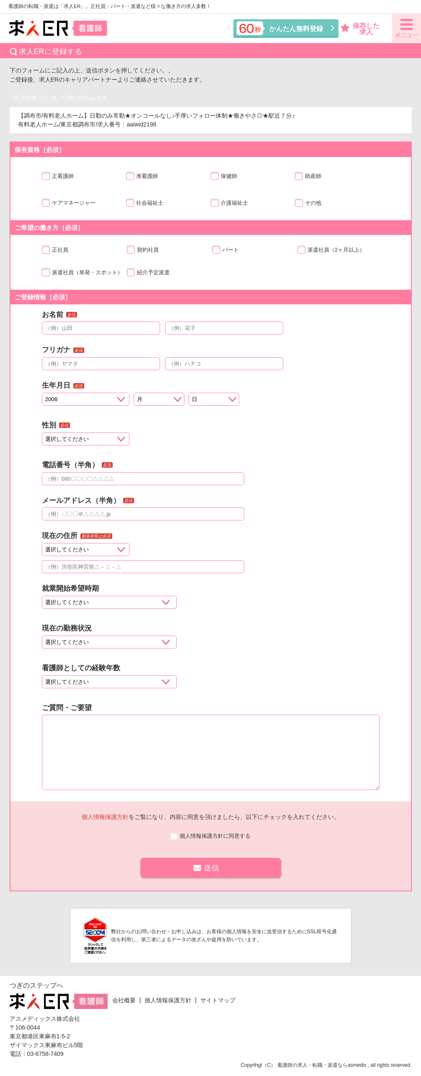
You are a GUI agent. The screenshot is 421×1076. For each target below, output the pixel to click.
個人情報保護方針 (105, 816)
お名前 (52, 315)
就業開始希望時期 (70, 588)
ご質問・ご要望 (67, 708)
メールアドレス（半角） (81, 501)
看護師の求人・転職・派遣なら (312, 1065)
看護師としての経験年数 (81, 668)
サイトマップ (217, 1000)
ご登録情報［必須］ (43, 297)
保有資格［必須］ (40, 149)
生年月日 (56, 385)
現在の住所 (59, 536)
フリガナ (56, 350)
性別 (49, 425)
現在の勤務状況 (67, 628)
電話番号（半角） (70, 465)
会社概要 (124, 1000)
